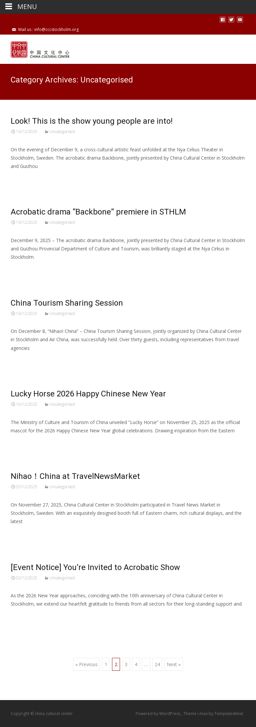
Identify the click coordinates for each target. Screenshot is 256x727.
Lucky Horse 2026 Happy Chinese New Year (88, 393)
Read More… (25, 178)
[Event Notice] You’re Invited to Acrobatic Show (95, 567)
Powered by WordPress (158, 713)
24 (157, 664)
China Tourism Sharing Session (67, 303)
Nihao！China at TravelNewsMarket (75, 476)
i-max (203, 713)
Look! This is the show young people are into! (92, 121)
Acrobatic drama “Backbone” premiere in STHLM (98, 212)
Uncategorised (62, 131)
